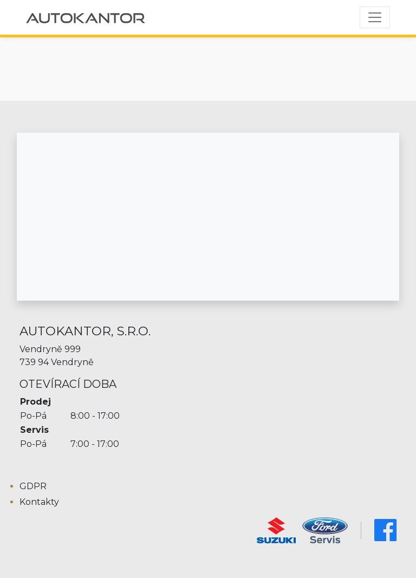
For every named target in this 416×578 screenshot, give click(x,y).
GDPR (33, 486)
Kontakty (39, 502)
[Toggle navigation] (375, 17)
